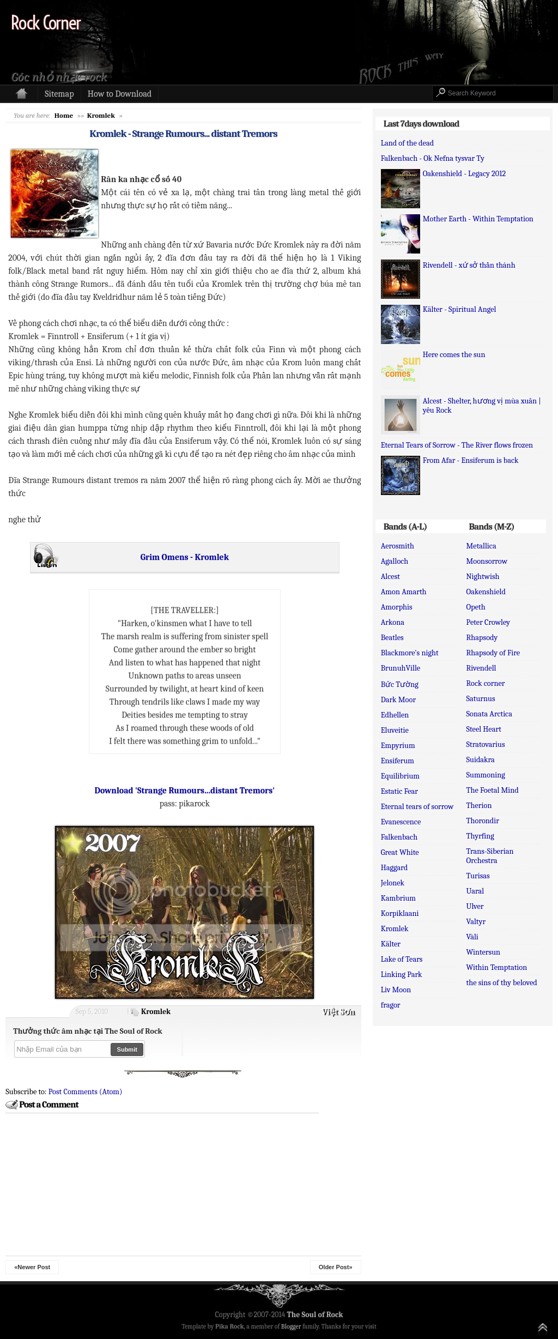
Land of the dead (407, 143)
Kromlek (156, 1012)
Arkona (392, 622)
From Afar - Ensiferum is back (471, 460)
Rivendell (481, 668)
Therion (479, 805)
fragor (391, 1005)
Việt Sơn (338, 1012)
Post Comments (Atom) (85, 1091)
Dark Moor (398, 699)
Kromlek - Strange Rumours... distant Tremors (183, 134)
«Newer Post (32, 1267)
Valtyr (476, 921)
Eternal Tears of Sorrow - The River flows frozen (457, 445)
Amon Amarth (404, 591)
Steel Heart (483, 729)
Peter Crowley (488, 622)
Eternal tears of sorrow (417, 806)
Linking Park (401, 974)
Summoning (485, 775)
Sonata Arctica (489, 714)
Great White (400, 852)
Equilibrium (400, 776)
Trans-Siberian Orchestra (490, 856)
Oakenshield (486, 591)
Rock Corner (46, 22)
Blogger (291, 1326)
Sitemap (59, 93)
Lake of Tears (402, 959)
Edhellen (395, 715)
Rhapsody (482, 637)
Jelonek (392, 883)
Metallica (481, 546)
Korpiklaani (400, 913)
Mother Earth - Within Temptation (478, 219)
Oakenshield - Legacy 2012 (464, 173)
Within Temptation (496, 967)
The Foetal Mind (492, 790)
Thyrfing (480, 836)
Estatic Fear (399, 791)
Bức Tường (399, 684)
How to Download (120, 93)
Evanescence (401, 822)
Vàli (472, 937)
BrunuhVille (400, 668)
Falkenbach (399, 837)
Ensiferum (397, 760)
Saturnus (480, 698)
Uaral (475, 891)
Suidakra (480, 759)
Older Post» (336, 1267)
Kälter (391, 944)
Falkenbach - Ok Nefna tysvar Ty (432, 158)
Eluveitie (395, 730)
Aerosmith (397, 546)
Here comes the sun (454, 354)
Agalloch (395, 561)
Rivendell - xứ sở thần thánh (469, 265)
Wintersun (483, 952)
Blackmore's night (410, 653)
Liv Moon (396, 989)
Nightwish (483, 576)
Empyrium (398, 745)
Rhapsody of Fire (493, 653)
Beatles (392, 637)
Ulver (475, 906)
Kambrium (398, 898)
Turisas (478, 875)
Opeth (476, 607)
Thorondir (482, 820)
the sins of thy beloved (501, 982)
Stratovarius (485, 744)
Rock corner (485, 683)
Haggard (394, 867)
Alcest (390, 576)
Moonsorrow (486, 561)
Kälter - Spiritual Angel (459, 309)
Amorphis (397, 607)
